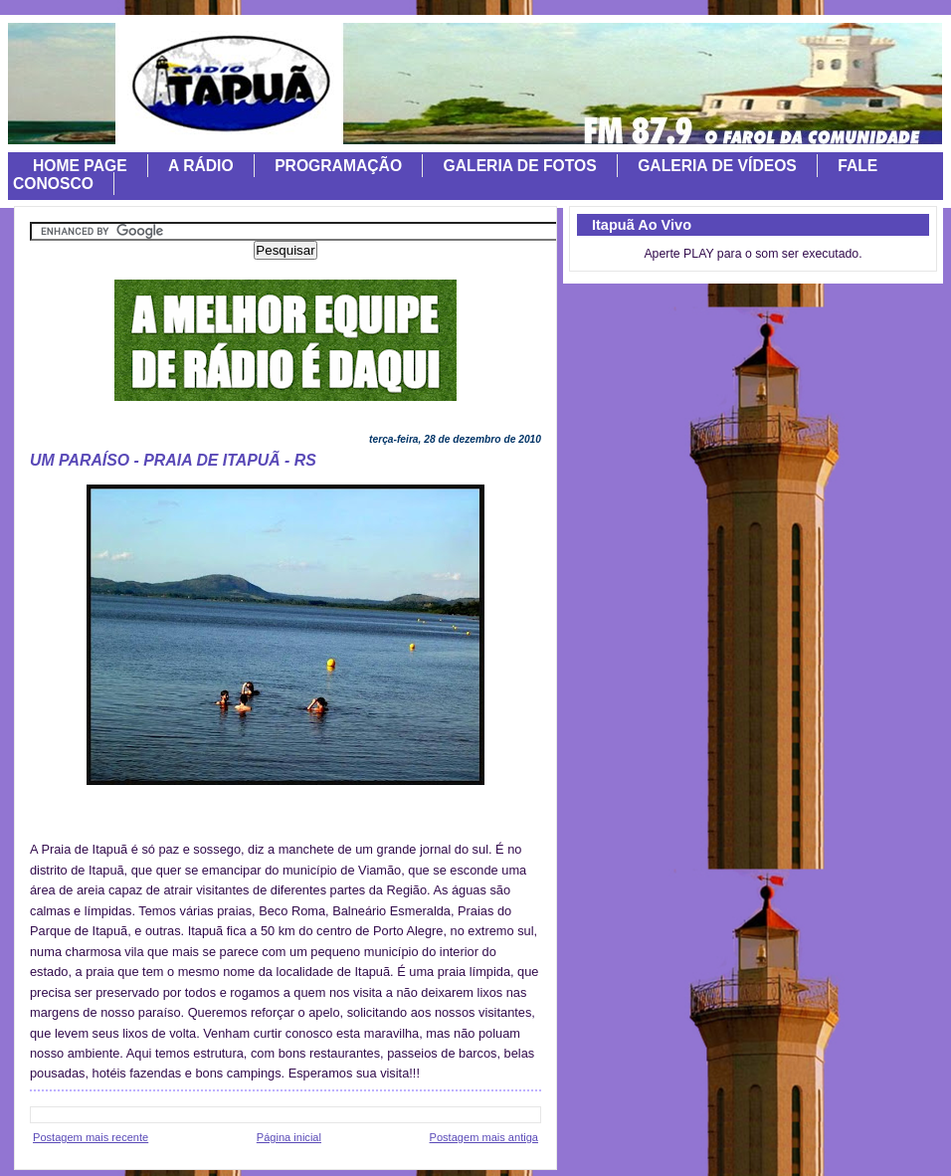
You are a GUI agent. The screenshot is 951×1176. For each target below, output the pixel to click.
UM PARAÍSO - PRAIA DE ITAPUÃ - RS (173, 460)
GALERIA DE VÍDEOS (717, 165)
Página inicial (289, 1137)
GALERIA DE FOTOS (520, 165)
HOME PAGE (80, 165)
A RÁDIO (201, 165)
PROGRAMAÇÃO (338, 165)
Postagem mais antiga (484, 1137)
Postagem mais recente (90, 1137)
